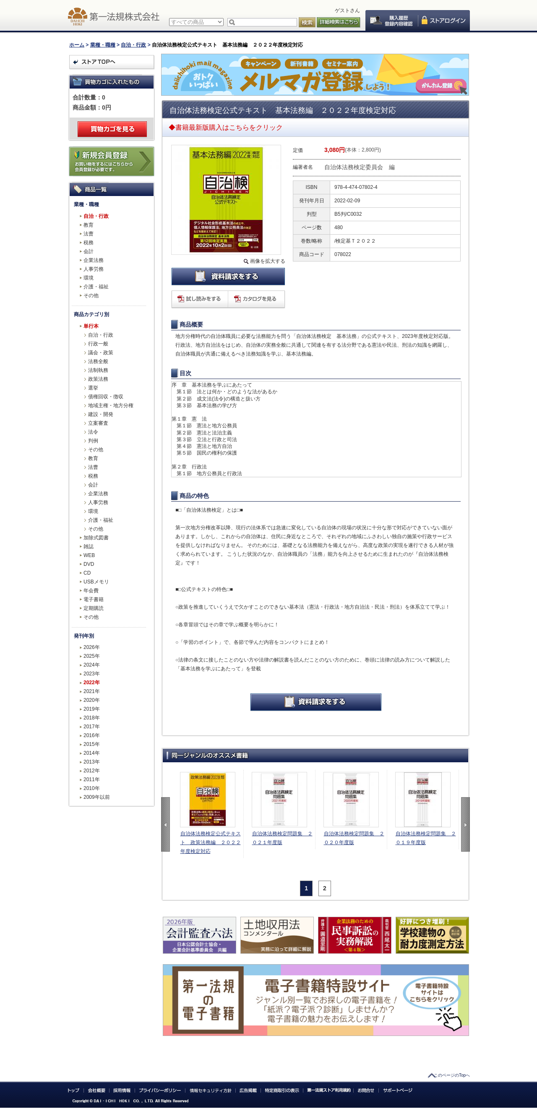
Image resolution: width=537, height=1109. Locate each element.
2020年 (91, 700)
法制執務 (98, 370)
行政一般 (98, 344)
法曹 (88, 234)
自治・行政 (133, 45)
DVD (88, 564)
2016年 (91, 735)
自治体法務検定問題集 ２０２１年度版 (282, 838)
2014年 (91, 753)
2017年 (91, 727)
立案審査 (98, 423)
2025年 (91, 656)
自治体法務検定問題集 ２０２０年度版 (354, 838)
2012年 (91, 771)
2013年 (91, 762)
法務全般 (98, 361)
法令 (93, 432)
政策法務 (98, 379)
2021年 (91, 691)
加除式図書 (96, 538)
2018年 (91, 718)
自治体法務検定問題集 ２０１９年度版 (426, 838)
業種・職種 (102, 45)
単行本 (91, 326)
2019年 (91, 709)
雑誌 (88, 546)
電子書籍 (93, 599)
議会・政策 (100, 353)
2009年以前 (96, 797)
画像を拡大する (267, 261)
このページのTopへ (452, 1075)
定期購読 (93, 608)
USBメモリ (96, 582)
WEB (89, 555)
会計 (88, 251)
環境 (88, 278)
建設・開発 (100, 414)
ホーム (76, 45)
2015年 (91, 744)
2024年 (91, 665)
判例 (93, 441)
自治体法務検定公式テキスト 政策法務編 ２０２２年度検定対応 (210, 842)
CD (87, 573)
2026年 (91, 647)
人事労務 (93, 269)
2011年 (91, 779)
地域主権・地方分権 (110, 405)
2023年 (91, 674)
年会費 (91, 591)
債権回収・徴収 (105, 397)
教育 (88, 225)
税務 (88, 243)
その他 (91, 295)
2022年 (91, 682)
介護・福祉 (96, 287)
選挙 (93, 388)
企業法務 (93, 260)
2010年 (91, 788)
